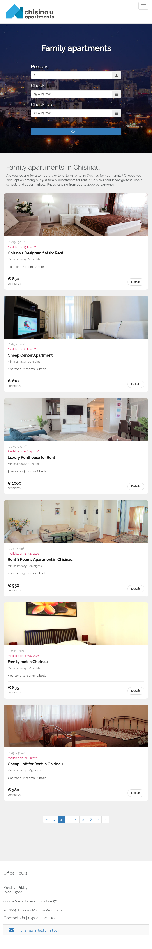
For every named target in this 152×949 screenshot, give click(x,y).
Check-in (40, 85)
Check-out (42, 104)
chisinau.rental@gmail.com (40, 930)
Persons (39, 66)
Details (135, 282)
